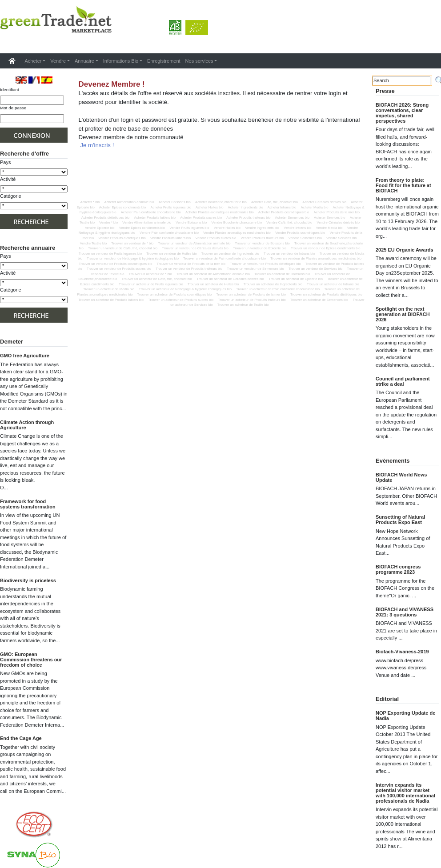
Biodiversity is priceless (28, 580)
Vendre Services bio (341, 238)
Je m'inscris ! (97, 145)
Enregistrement (163, 61)
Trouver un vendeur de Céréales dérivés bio (195, 248)
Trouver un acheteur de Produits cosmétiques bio (174, 294)
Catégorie (10, 196)
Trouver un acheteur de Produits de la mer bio (251, 294)
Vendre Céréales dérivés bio (338, 222)
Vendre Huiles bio (227, 228)
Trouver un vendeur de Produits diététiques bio (265, 264)
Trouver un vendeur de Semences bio (255, 269)
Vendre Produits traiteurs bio (262, 238)
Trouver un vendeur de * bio (132, 243)
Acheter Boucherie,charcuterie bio (221, 202)
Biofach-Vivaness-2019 (402, 651)
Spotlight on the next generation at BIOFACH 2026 (403, 314)
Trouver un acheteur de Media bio (108, 289)
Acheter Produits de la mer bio (337, 212)
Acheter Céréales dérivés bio (324, 202)
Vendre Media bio (329, 228)
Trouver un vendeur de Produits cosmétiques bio (115, 264)
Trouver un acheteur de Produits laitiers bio (111, 300)
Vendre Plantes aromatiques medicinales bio (237, 233)
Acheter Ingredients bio (245, 207)
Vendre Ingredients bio (262, 228)
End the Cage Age (21, 738)
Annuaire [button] (84, 61)
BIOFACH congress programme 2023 (398, 569)
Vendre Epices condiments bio (142, 228)
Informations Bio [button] (120, 61)
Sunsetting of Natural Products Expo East (400, 519)
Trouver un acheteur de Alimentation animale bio (213, 274)
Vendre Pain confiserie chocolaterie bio (169, 233)
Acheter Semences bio (292, 218)
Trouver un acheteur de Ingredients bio (273, 284)
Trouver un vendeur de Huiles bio (171, 254)
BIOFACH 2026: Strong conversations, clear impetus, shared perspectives (402, 113)
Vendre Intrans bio (297, 228)
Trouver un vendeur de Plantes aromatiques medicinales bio (315, 258)
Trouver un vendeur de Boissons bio (262, 243)
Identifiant (9, 89)
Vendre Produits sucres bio (216, 238)
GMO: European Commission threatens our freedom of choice (31, 660)
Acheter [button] (33, 61)
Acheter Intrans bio (282, 207)
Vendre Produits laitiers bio (170, 238)
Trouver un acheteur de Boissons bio (282, 274)
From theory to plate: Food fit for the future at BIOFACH (403, 185)
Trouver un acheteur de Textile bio (243, 305)
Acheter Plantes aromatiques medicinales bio (219, 212)
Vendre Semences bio (305, 238)
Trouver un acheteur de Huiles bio (213, 284)
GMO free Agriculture (24, 355)
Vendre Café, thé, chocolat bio (289, 222)
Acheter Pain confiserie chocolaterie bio (151, 212)
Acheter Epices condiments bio (122, 207)
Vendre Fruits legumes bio (189, 228)
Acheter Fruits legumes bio (170, 207)
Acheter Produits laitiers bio (155, 218)
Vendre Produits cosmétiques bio (300, 233)
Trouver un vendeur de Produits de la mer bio (191, 264)
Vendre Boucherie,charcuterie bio (237, 222)
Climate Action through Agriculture (27, 425)
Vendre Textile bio (93, 243)
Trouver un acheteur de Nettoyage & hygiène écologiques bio (185, 289)
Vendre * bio (108, 222)
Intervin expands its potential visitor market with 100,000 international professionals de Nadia (405, 793)
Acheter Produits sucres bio (201, 218)
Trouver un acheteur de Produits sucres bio (180, 300)
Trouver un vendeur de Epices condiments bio (326, 248)
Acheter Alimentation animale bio (129, 202)
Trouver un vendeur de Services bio (316, 269)
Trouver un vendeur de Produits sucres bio (119, 269)
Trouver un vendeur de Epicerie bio (259, 248)
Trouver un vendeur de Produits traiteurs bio (189, 269)
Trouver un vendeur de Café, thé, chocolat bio (122, 248)
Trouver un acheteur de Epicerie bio (296, 279)
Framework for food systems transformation (28, 504)
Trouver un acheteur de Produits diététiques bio (326, 294)
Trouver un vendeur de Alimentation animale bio (194, 243)
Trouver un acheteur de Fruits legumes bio (151, 284)
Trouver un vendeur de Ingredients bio (230, 254)
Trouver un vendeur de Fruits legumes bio (110, 254)
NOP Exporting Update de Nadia (405, 715)
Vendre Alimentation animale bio (146, 222)
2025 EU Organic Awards (404, 249)
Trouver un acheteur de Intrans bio (333, 284)
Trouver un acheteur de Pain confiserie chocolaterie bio (278, 289)
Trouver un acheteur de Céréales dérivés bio (230, 279)
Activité (8, 179)
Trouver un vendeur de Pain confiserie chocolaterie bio (224, 258)
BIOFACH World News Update (401, 477)
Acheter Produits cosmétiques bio (283, 212)
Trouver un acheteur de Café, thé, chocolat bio (157, 279)
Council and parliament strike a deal (403, 381)
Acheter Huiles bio (209, 207)
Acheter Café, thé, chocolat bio (274, 202)
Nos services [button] (199, 61)
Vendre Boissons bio (191, 222)
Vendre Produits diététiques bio (121, 238)
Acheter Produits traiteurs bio (248, 218)
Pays (5, 162)
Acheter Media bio (314, 207)
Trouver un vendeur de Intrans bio (289, 254)
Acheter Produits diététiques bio (105, 218)
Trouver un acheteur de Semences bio (319, 300)
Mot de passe (13, 107)
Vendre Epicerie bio (100, 228)
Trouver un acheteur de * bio (150, 274)
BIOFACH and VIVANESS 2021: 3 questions (404, 612)
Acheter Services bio (329, 218)
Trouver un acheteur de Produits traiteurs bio (251, 300)
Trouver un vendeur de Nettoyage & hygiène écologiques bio (133, 258)
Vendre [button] (58, 61)
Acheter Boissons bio (175, 202)
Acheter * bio (90, 202)
